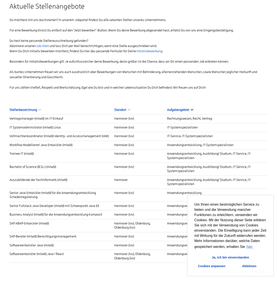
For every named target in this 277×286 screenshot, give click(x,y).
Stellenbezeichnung (25, 110)
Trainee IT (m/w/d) (22, 153)
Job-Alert (42, 46)
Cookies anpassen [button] (211, 266)
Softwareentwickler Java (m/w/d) (32, 245)
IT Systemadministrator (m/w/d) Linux (35, 127)
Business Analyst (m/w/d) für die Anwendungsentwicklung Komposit (56, 214)
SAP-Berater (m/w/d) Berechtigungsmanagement (43, 236)
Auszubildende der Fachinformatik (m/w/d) (38, 180)
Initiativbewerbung (149, 51)
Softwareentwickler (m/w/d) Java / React (37, 254)
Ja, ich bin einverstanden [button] (230, 257)
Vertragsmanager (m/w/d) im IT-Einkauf (36, 118)
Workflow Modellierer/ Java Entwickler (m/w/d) (41, 145)
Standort (122, 110)
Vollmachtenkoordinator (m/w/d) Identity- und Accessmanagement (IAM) (59, 136)
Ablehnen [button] (249, 266)
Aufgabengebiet (180, 110)
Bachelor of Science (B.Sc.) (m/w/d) (33, 167)
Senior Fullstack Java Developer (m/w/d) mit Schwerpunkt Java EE (54, 206)
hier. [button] (250, 247)
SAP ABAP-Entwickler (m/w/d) (29, 223)
